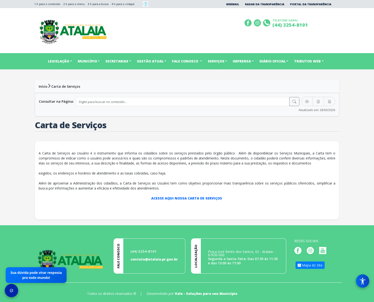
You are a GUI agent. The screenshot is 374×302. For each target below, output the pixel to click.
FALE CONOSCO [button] (185, 61)
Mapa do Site (310, 265)
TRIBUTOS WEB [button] (307, 61)
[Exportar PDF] (318, 101)
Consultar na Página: (56, 101)
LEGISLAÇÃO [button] (58, 61)
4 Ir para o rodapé (123, 4)
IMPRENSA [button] (242, 61)
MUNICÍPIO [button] (87, 61)
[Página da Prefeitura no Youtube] (324, 250)
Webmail (232, 4)
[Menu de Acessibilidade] (362, 281)
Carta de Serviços (65, 86)
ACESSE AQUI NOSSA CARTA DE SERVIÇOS (187, 198)
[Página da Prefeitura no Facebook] (248, 22)
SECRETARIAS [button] (116, 61)
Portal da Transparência (310, 4)
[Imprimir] (307, 101)
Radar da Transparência (264, 4)
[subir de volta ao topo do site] (366, 295)
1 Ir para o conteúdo (47, 4)
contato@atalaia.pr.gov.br (154, 259)
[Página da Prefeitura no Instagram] (258, 22)
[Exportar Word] (329, 101)
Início (43, 86)
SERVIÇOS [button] (216, 61)
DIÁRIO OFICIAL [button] (273, 61)
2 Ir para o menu (74, 4)
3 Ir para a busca (98, 4)
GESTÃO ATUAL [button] (150, 61)
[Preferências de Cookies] (11, 290)
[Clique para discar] (267, 22)
